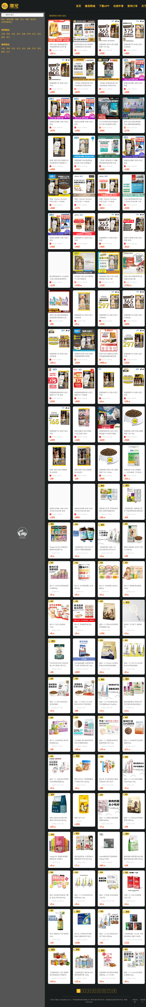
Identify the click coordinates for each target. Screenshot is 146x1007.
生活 (34, 34)
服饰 (3, 37)
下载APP (104, 6)
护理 (28, 34)
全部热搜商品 (6, 22)
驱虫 (3, 19)
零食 (8, 34)
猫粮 (17, 19)
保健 (23, 34)
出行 (8, 52)
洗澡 (39, 34)
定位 (22, 19)
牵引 (8, 37)
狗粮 (27, 19)
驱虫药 (33, 19)
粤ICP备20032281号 (98, 1000)
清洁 (18, 34)
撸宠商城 (90, 6)
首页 (78, 6)
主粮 (3, 34)
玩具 (13, 34)
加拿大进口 (62, 16)
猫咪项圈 (10, 19)
